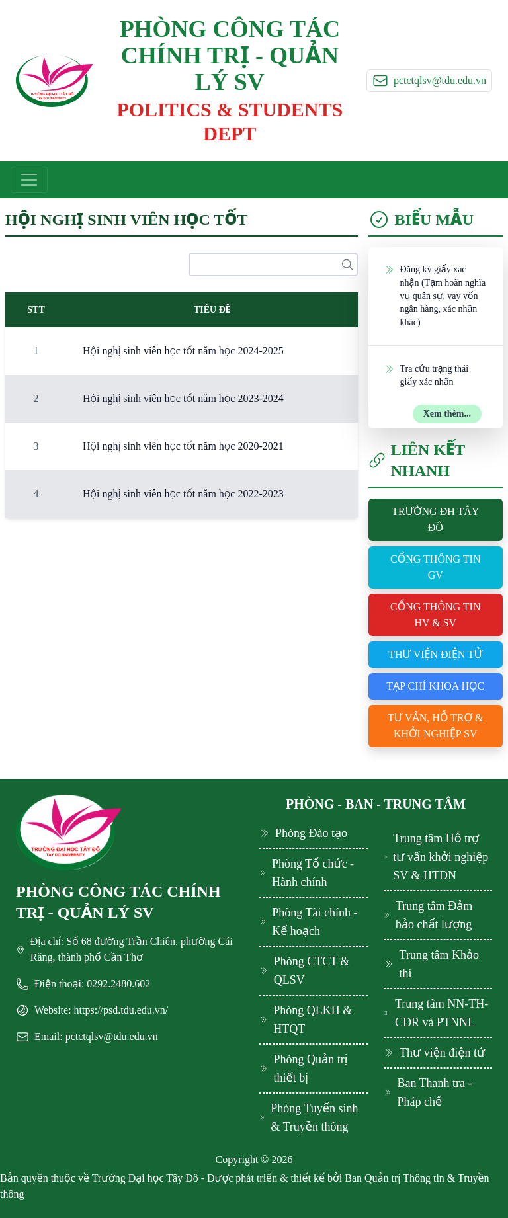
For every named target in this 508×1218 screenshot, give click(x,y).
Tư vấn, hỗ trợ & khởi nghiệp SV (436, 725)
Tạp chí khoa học (435, 686)
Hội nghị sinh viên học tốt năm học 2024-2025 (183, 350)
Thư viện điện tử (435, 654)
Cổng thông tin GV (435, 567)
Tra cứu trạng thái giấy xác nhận (426, 374)
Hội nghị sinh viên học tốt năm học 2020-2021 (183, 446)
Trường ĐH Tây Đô (435, 519)
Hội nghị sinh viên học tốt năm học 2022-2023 (183, 493)
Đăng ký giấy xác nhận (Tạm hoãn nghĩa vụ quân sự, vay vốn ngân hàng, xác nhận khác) (435, 295)
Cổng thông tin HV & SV (435, 614)
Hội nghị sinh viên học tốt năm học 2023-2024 (183, 398)
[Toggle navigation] (29, 180)
